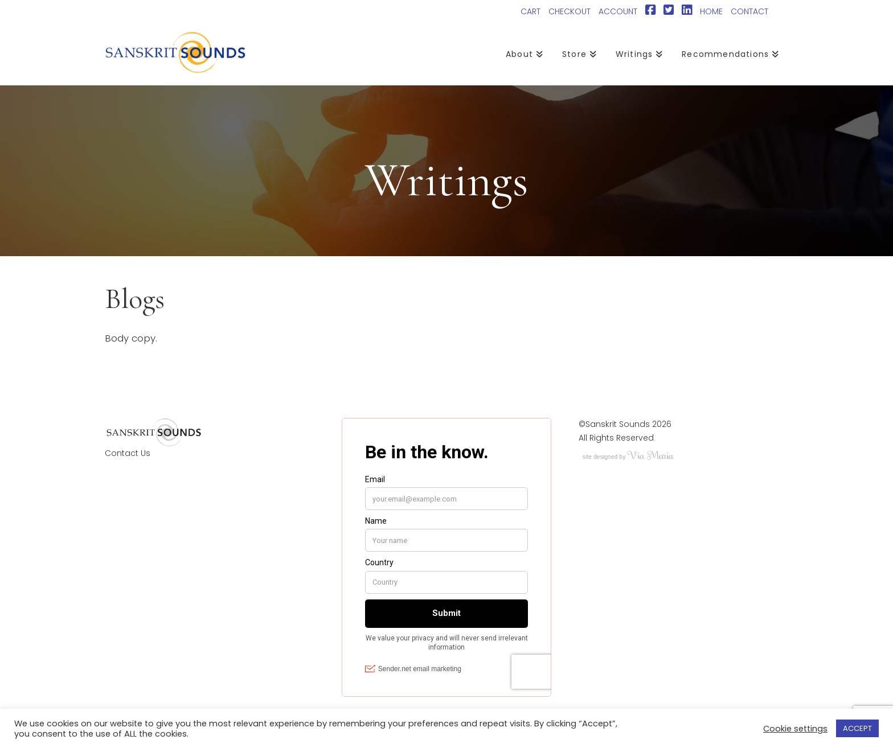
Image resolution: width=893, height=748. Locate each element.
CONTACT (749, 11)
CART (530, 11)
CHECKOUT (569, 11)
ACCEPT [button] (857, 728)
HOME (711, 11)
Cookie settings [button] (795, 729)
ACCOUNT (618, 11)
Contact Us (127, 453)
